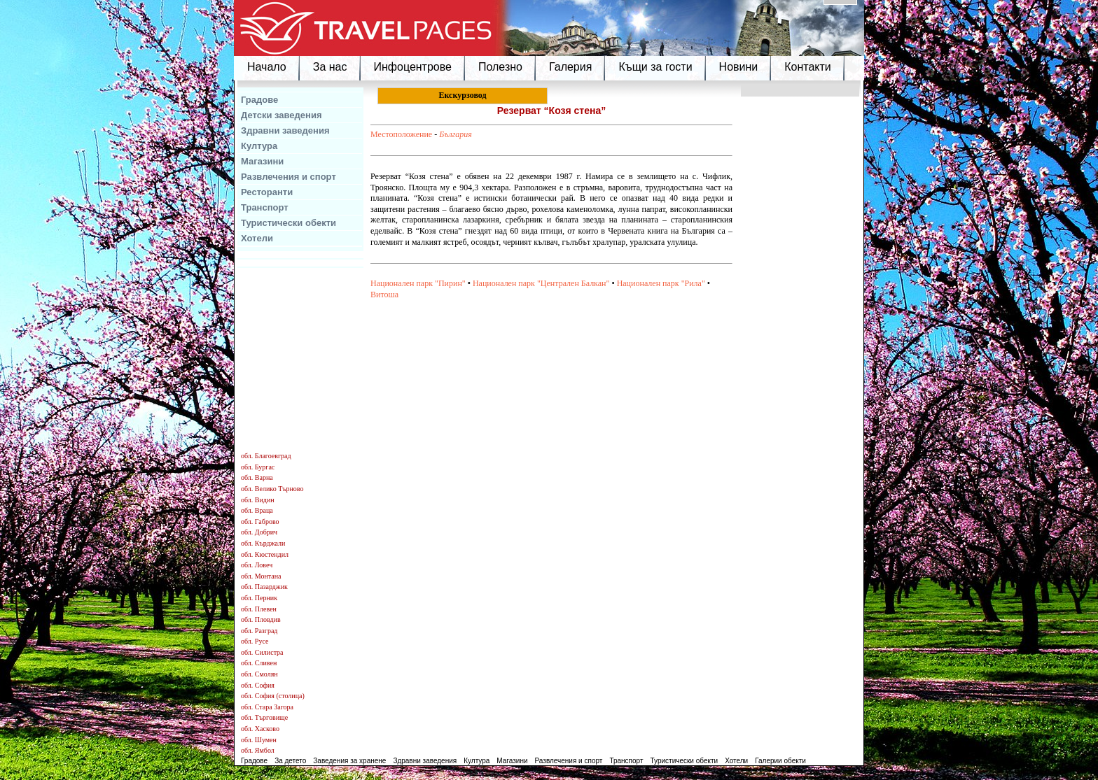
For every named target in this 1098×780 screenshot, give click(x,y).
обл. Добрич (259, 532)
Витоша (384, 294)
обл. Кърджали (263, 543)
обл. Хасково (260, 728)
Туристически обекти (288, 223)
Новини (738, 67)
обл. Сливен (259, 663)
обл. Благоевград (266, 456)
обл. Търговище (264, 717)
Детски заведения (281, 115)
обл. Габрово (260, 521)
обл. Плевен (259, 609)
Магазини (262, 161)
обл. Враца (257, 510)
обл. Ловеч (256, 565)
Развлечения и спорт (288, 176)
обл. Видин (257, 500)
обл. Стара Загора (267, 707)
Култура (259, 146)
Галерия (570, 67)
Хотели (257, 238)
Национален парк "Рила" (661, 283)
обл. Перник (259, 598)
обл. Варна (257, 477)
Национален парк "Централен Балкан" (541, 283)
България (455, 134)
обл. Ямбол (257, 750)
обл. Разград (259, 630)
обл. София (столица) (273, 696)
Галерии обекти (780, 761)
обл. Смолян (259, 674)
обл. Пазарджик (264, 586)
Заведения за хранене (349, 761)
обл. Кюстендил (265, 554)
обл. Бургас (257, 467)
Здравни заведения (285, 130)
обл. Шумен (259, 740)
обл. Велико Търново (272, 488)
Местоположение (401, 134)
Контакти (807, 67)
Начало (266, 67)
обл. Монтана (261, 576)
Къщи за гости (655, 67)
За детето (290, 761)
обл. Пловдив (261, 619)
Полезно (500, 67)
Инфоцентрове (413, 67)
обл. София (257, 685)
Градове (259, 99)
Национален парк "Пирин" (418, 283)
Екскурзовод (462, 95)
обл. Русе (254, 641)
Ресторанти (267, 192)
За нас (330, 67)
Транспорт (265, 207)
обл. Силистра (262, 652)
